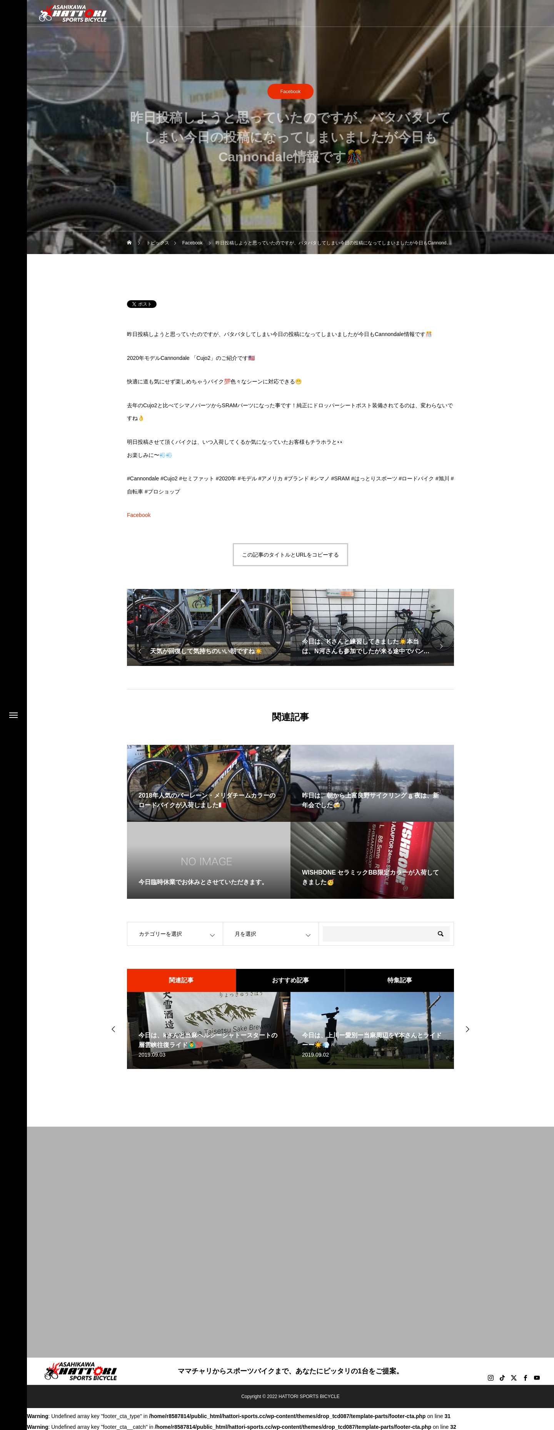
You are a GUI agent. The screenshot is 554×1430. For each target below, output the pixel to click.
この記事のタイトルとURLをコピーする (290, 555)
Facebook (290, 92)
